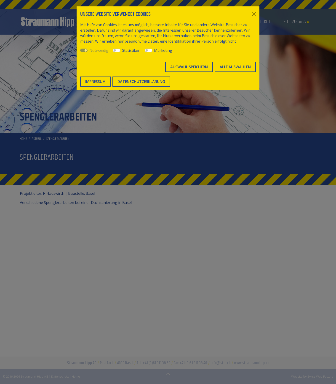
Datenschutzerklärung (141, 81)
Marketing (163, 50)
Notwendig (98, 50)
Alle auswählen (235, 66)
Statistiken (131, 50)
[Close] (254, 14)
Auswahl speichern (189, 66)
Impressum (95, 81)
